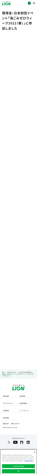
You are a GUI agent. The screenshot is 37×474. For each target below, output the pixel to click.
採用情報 (6, 418)
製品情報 (6, 396)
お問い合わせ (15, 423)
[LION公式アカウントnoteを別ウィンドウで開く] (22, 442)
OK (18, 472)
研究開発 (22, 396)
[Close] (34, 452)
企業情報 (6, 410)
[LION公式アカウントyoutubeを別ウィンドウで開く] (15, 442)
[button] (29, 3)
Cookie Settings (18, 467)
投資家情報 (23, 403)
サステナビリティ (8, 403)
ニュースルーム (24, 410)
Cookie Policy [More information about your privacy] (28, 461)
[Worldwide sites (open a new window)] (18, 427)
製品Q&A (6, 423)
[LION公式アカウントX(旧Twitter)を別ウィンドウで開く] (9, 442)
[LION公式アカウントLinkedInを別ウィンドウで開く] (28, 442)
